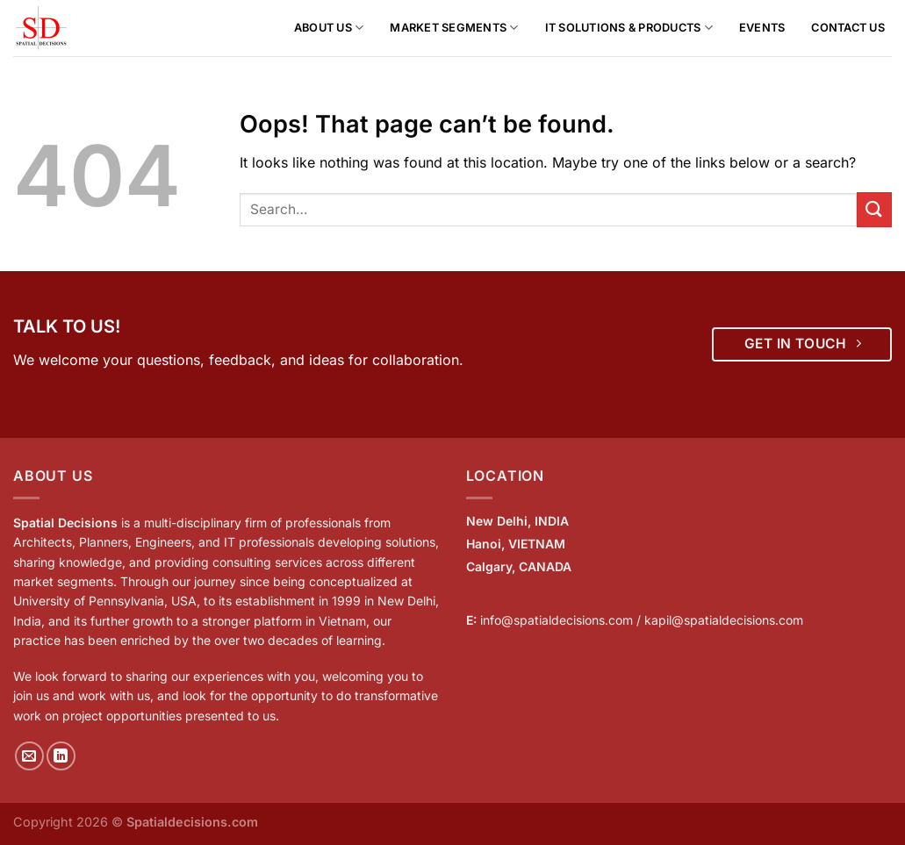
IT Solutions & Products (629, 27)
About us (329, 27)
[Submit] (874, 209)
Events (762, 27)
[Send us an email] (29, 755)
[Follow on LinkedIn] (61, 755)
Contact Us (848, 27)
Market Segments (454, 27)
